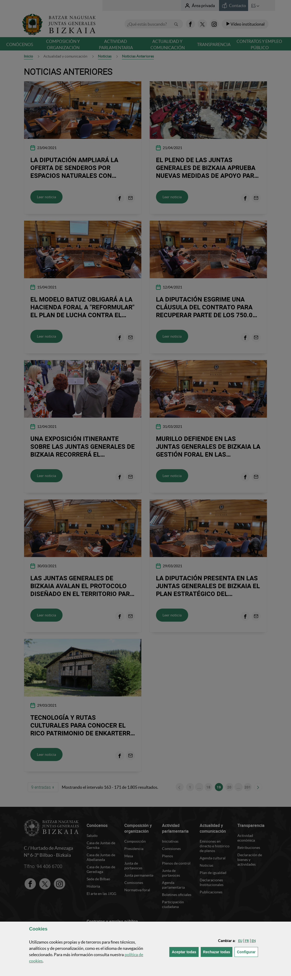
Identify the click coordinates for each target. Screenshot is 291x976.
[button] (240, 941)
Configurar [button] (247, 951)
